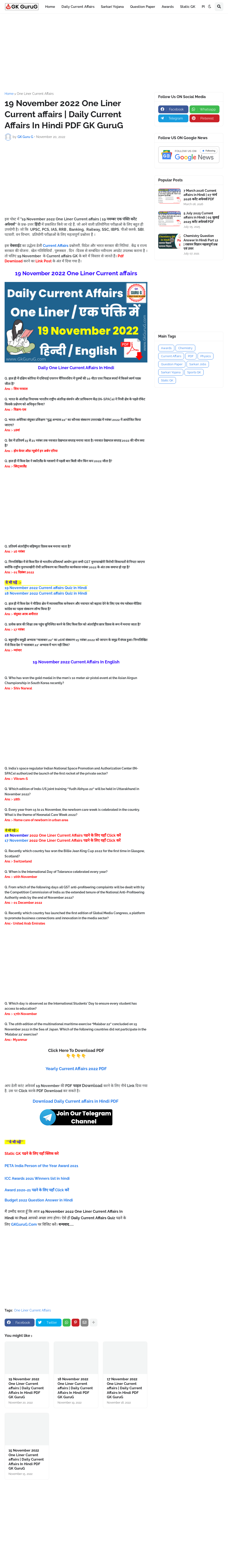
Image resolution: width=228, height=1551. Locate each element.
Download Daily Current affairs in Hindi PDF (75, 1101)
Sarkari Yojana (171, 372)
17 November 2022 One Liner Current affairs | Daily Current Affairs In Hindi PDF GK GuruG (124, 1388)
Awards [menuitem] (168, 7)
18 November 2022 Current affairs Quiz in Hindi (46, 593)
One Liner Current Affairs (35, 93)
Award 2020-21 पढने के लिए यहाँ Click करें (37, 1190)
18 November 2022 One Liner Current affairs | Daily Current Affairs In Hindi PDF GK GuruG (75, 1388)
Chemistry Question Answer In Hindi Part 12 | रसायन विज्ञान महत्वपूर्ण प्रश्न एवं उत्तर (201, 242)
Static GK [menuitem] (187, 7)
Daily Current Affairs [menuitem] (77, 7)
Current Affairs (171, 356)
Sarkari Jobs (197, 364)
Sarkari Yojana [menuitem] (112, 7)
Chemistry (185, 348)
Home (9, 93)
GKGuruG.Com (24, 1224)
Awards (166, 348)
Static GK (167, 380)
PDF (191, 356)
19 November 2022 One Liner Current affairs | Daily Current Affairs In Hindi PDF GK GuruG (26, 1388)
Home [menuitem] (50, 7)
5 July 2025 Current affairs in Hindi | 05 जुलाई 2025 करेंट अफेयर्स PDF (201, 217)
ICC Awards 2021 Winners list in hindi (37, 1178)
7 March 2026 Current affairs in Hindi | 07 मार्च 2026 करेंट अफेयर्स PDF (200, 195)
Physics (205, 356)
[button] (210, 6)
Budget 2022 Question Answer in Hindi (39, 1200)
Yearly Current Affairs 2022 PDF (76, 1068)
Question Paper (172, 364)
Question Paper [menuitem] (142, 7)
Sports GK (194, 372)
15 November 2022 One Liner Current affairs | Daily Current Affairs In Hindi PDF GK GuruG (26, 1459)
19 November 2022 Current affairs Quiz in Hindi (46, 588)
